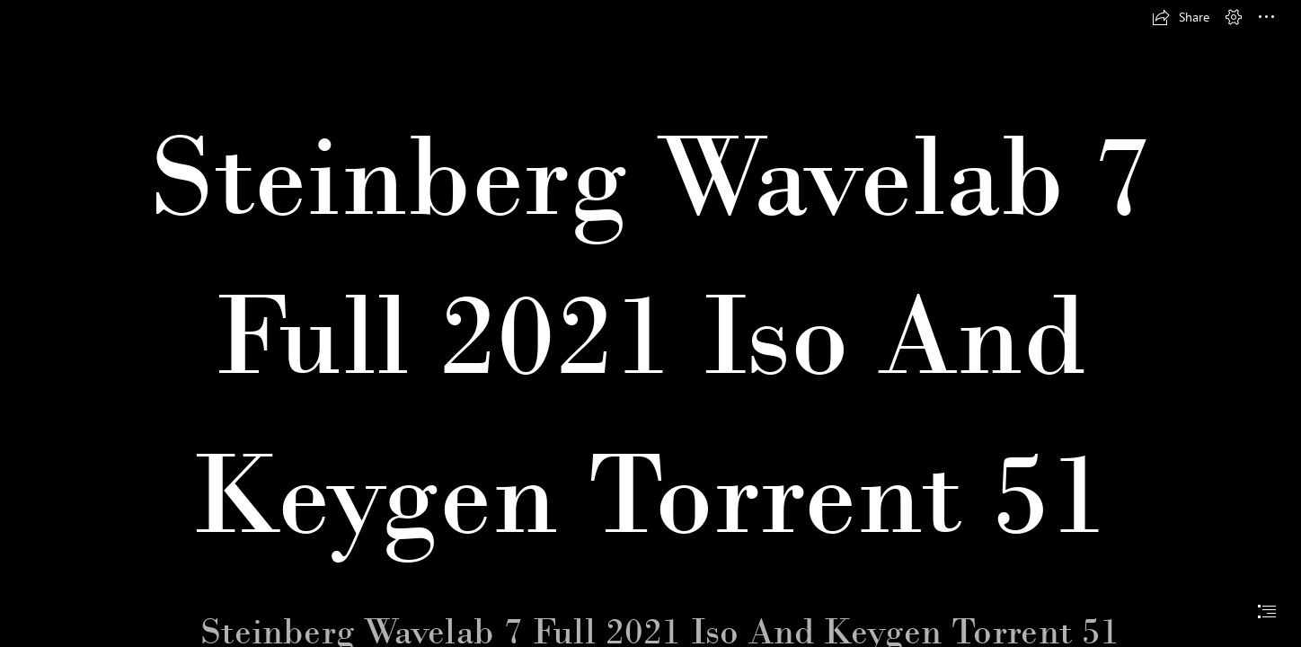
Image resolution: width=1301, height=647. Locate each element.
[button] (1181, 17)
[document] (650, 323)
